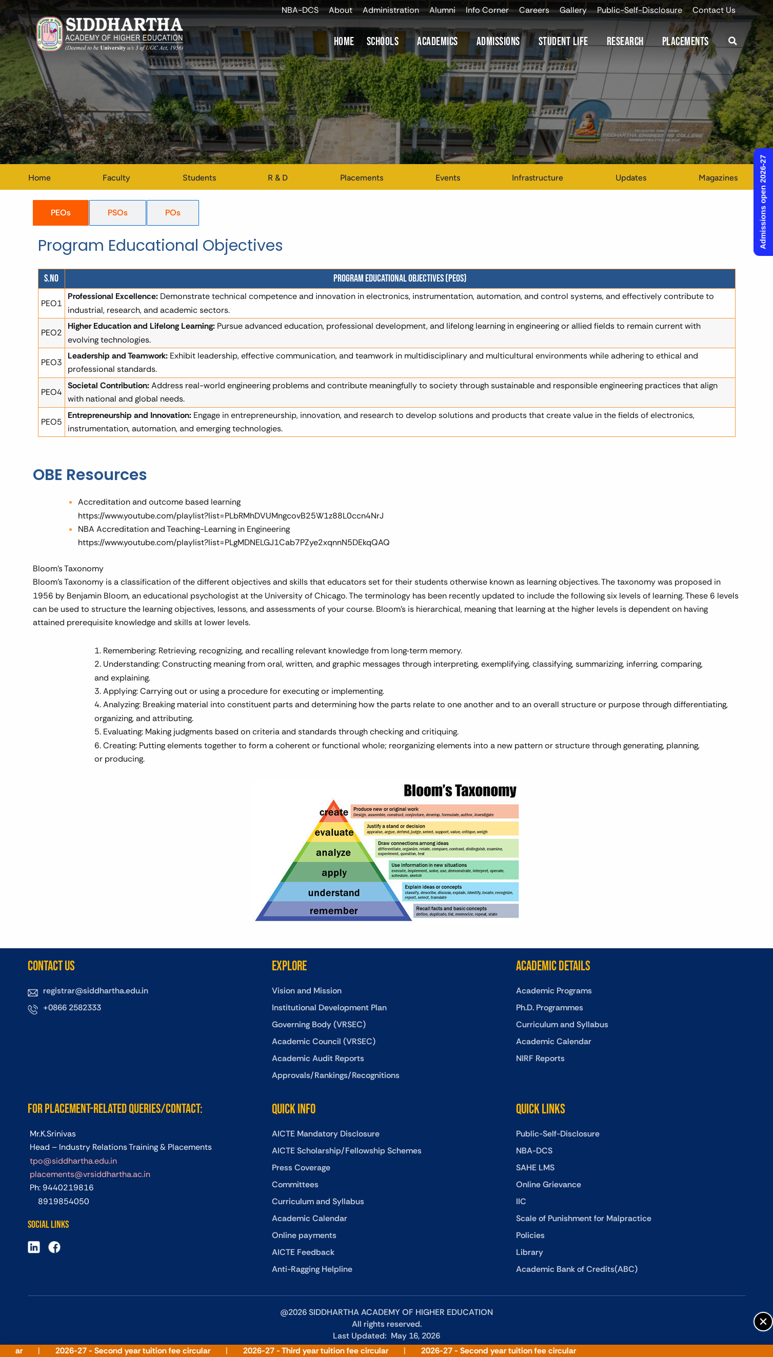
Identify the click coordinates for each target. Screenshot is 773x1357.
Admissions (498, 42)
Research (625, 42)
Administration (391, 10)
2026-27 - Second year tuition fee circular (158, 1350)
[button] (733, 41)
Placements (685, 42)
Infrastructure (537, 178)
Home (344, 42)
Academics (437, 42)
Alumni (442, 10)
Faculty (116, 178)
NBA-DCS (300, 10)
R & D (278, 178)
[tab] (61, 213)
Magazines (718, 178)
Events (447, 178)
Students (199, 178)
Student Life (563, 42)
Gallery (573, 10)
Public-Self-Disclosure (639, 10)
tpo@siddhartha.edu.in (73, 1160)
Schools (383, 42)
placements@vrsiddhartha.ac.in (90, 1174)
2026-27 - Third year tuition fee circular (341, 1350)
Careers (534, 10)
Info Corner (487, 10)
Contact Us (714, 10)
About (340, 10)
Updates (631, 178)
